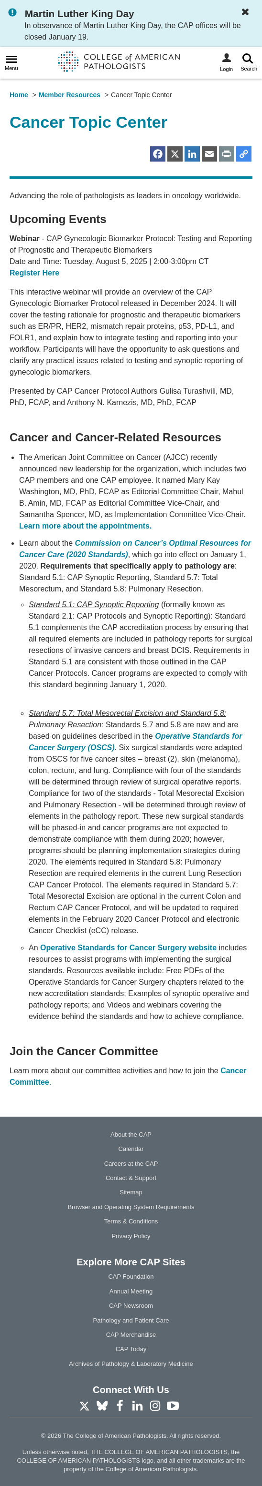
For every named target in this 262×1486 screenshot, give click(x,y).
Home (19, 95)
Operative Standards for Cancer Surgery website (128, 948)
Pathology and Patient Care (131, 1320)
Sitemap (131, 1192)
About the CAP (131, 1134)
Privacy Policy (131, 1236)
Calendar (131, 1148)
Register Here (34, 273)
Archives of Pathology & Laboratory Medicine (131, 1363)
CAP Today (131, 1349)
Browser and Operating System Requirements (130, 1207)
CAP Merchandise (131, 1334)
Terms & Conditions (131, 1221)
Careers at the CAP (131, 1163)
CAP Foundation (130, 1276)
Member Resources (69, 95)
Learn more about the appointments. (85, 526)
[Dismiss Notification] (247, 12)
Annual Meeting (131, 1291)
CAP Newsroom (131, 1305)
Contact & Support (131, 1177)
